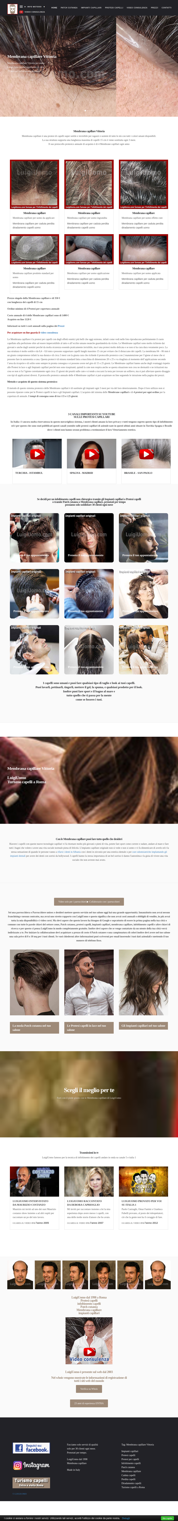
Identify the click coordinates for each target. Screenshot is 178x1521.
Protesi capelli (114, 8)
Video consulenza (137, 8)
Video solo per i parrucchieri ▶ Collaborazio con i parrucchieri (89, 901)
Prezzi (154, 8)
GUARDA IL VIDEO (22, 1223)
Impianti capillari (91, 8)
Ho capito (167, 1518)
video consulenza (49, 332)
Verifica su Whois (89, 1389)
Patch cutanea (69, 8)
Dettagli (126, 1518)
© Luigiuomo (20, 1494)
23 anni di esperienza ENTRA (89, 1403)
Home (55, 4)
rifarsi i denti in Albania (69, 852)
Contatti (167, 8)
